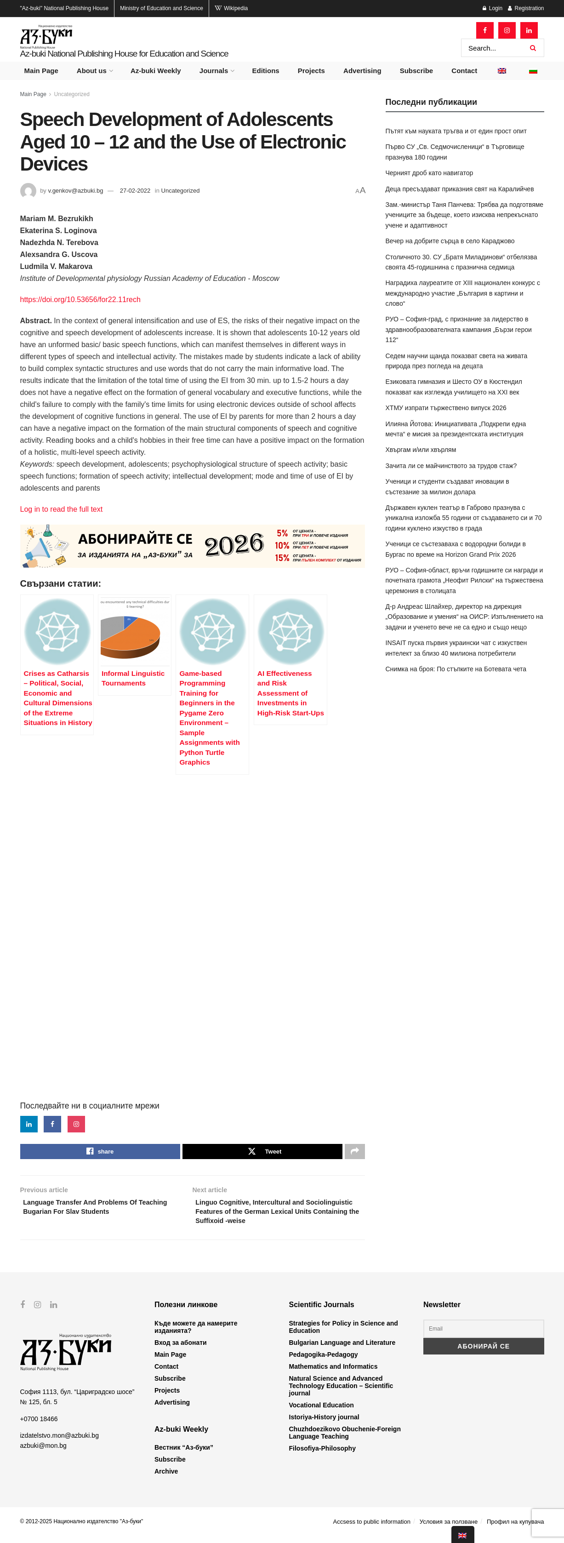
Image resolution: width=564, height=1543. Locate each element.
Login (492, 8)
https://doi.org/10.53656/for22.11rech (80, 299)
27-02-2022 (135, 190)
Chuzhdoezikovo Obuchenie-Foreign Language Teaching (345, 1439)
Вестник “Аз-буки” (183, 1454)
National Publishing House (64, 8)
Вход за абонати (180, 1349)
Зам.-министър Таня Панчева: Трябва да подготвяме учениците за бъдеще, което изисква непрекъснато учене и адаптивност (465, 215)
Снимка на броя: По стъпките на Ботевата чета (456, 669)
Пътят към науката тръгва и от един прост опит (456, 131)
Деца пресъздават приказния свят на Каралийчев (460, 189)
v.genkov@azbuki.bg (75, 190)
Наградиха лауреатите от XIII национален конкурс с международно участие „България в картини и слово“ (463, 293)
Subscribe (416, 70)
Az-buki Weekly (156, 70)
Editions (265, 70)
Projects (311, 70)
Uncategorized (72, 94)
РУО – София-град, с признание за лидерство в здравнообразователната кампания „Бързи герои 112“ (459, 329)
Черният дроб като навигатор (429, 173)
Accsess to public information (371, 1528)
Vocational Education (321, 1412)
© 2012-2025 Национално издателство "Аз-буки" (81, 1528)
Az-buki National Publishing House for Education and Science (124, 53)
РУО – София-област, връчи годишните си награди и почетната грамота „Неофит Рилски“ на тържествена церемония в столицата (464, 580)
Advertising (362, 70)
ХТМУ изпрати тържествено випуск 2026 (446, 407)
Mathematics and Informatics (333, 1373)
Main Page (41, 70)
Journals (213, 70)
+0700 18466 (39, 1425)
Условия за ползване (449, 1528)
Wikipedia (231, 8)
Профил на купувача (515, 1528)
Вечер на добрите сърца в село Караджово (450, 241)
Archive (166, 1478)
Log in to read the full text (61, 509)
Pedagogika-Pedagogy (323, 1361)
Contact (464, 70)
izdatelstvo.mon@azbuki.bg (59, 1442)
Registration (526, 8)
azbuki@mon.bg (43, 1452)
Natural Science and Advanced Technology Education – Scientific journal (341, 1393)
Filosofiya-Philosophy (322, 1455)
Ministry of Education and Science (161, 8)
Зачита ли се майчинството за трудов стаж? (451, 465)
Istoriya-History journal (324, 1424)
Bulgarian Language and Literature (342, 1349)
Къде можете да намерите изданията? (195, 1333)
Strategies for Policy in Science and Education (343, 1333)
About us (92, 70)
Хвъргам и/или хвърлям (421, 449)
